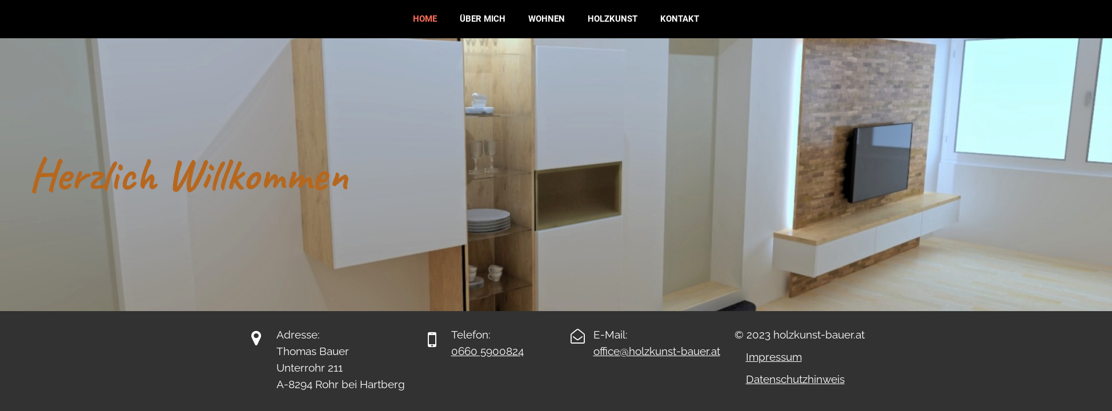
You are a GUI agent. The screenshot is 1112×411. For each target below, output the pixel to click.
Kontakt (679, 19)
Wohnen (546, 19)
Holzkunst (612, 19)
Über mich (482, 19)
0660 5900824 (487, 351)
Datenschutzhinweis (795, 379)
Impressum (774, 356)
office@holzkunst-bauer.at (656, 351)
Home (425, 19)
